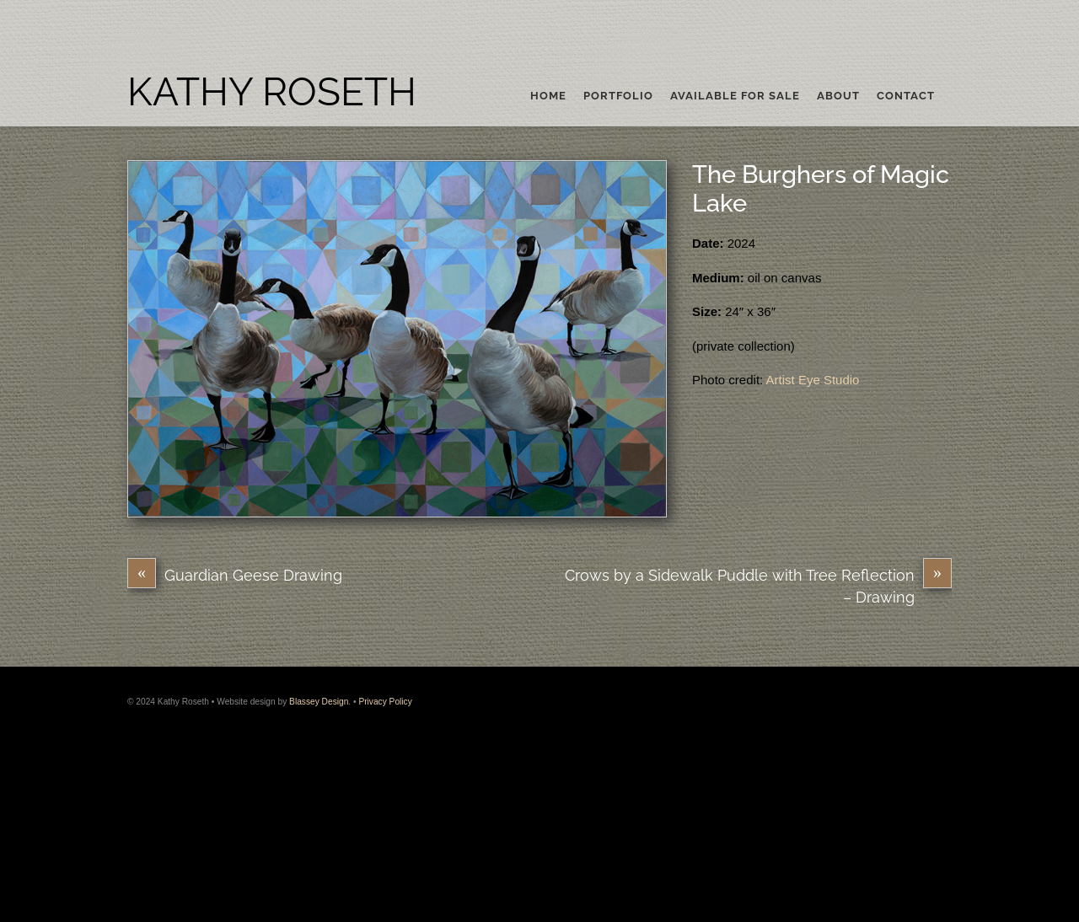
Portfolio (618, 96)
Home (548, 96)
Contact (906, 96)
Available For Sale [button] (735, 96)
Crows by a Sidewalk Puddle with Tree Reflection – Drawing (758, 585)
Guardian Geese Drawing (234, 575)
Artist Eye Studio (813, 380)
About (838, 96)
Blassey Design (318, 701)
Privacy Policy (384, 701)
